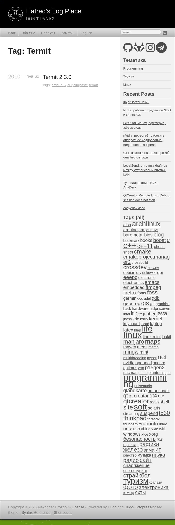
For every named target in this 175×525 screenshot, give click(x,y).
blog (158, 234)
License (78, 507)
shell (164, 401)
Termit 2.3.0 (57, 77)
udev (163, 424)
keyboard (131, 324)
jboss (127, 319)
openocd (143, 362)
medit (142, 346)
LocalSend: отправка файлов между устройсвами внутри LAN (145, 170)
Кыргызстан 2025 (136, 102)
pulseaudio (143, 386)
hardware (140, 308)
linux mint (152, 336)
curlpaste (80, 85)
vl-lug (146, 429)
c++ (129, 245)
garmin (129, 298)
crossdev (135, 267)
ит (158, 449)
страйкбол (137, 475)
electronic (146, 277)
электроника (154, 487)
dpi (160, 272)
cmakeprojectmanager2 (146, 259)
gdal (147, 298)
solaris (154, 408)
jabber (149, 313)
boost (159, 240)
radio (154, 402)
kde (136, 319)
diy (138, 272)
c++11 (145, 246)
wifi (162, 429)
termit (93, 85)
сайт (146, 460)
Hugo (112, 507)
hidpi (153, 308)
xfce (145, 434)
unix (127, 428)
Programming (133, 68)
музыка (144, 455)
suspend (149, 413)
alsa (127, 224)
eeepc (130, 277)
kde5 (144, 319)
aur (69, 85)
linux (132, 335)
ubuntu (150, 424)
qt (125, 396)
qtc (161, 395)
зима (149, 449)
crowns (153, 268)
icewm (164, 308)
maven (129, 346)
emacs (152, 282)
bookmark (131, 241)
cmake (142, 251)
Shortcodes (63, 513)
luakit (166, 336)
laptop (156, 323)
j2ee (138, 314)
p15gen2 (155, 367)
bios (148, 234)
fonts (141, 293)
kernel (155, 319)
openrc (159, 363)
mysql (152, 358)
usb (136, 428)
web (155, 429)
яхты (140, 492)
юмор (128, 492)
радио (131, 460)
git (152, 303)
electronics (133, 282)
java (161, 313)
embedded (134, 287)
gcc (140, 298)
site (128, 407)
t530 (164, 413)
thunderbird (132, 424)
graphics (162, 304)
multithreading (134, 358)
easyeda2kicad (134, 208)
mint (143, 351)
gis (145, 303)
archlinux (59, 85)
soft (140, 406)
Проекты (48, 32)
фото (130, 486)
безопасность (139, 439)
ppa (168, 373)
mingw (131, 352)
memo (153, 347)
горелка (129, 445)
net (162, 357)
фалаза (155, 482)
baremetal (133, 234)
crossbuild (140, 262)
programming (145, 380)
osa (141, 368)
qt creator (139, 395)
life (147, 328)
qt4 (153, 395)
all (140, 217)
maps (152, 341)
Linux (127, 84)
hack (127, 309)
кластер (129, 455)
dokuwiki (149, 273)
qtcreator (136, 401)
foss (152, 292)
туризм (135, 481)
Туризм (128, 76)
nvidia (128, 362)
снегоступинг (135, 470)
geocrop (131, 303)
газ (160, 439)
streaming (131, 414)
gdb (156, 298)
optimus (130, 368)
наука (158, 455)
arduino (130, 229)
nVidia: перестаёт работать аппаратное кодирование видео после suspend (144, 140)
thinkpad (135, 418)
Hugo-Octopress (138, 507)
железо (133, 449)
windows (132, 434)
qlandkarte (135, 390)
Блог (11, 32)
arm (142, 230)
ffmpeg (153, 287)
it (132, 314)
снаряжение (136, 465)
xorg (153, 434)
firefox (129, 293)
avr (155, 230)
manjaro (133, 341)
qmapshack (159, 390)
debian (129, 272)
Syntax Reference (36, 513)
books (146, 240)
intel (126, 314)
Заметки (68, 32)
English (86, 32)
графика (148, 444)
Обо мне (28, 32)
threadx (153, 419)
